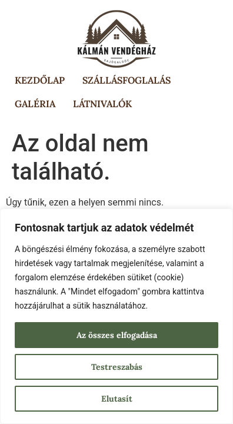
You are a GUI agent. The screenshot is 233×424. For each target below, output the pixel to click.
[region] (116, 316)
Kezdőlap (40, 80)
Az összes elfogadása (116, 335)
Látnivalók (102, 104)
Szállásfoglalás (126, 80)
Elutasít (116, 398)
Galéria (35, 104)
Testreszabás (116, 367)
